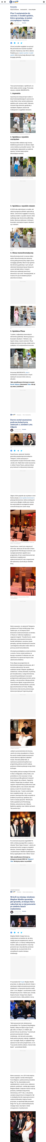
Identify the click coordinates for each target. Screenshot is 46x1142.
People (22, 982)
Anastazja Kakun (17, 429)
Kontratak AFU (23, 9)
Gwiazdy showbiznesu (15, 890)
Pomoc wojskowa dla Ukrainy (35, 9)
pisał (27, 372)
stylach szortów (23, 53)
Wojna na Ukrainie (14, 9)
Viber (29, 384)
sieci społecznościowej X (27, 498)
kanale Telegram (15, 384)
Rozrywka (24, 22)
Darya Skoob (16, 22)
